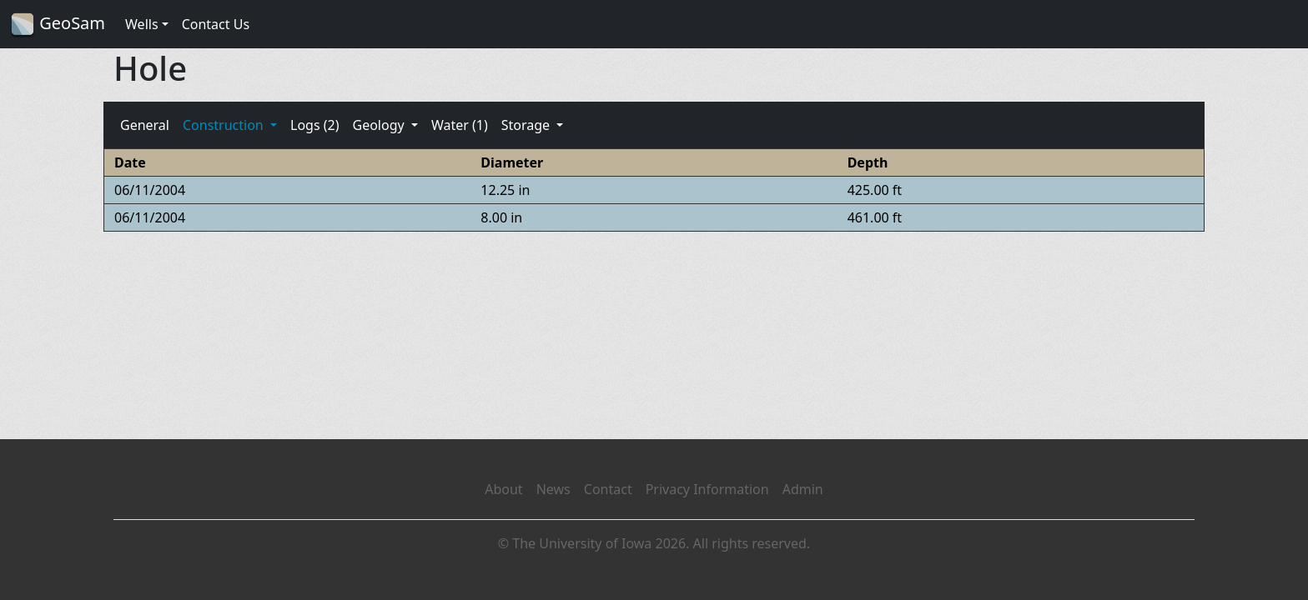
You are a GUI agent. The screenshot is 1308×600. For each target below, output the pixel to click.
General (144, 125)
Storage (527, 125)
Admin (802, 489)
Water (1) (459, 125)
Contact (608, 489)
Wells (141, 24)
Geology (379, 125)
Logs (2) (314, 125)
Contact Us (215, 24)
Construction (225, 125)
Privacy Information (707, 489)
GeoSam (57, 25)
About (503, 489)
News (553, 489)
